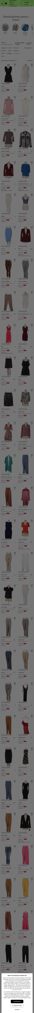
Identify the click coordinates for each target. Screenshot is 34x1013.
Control (17, 1009)
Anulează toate (17, 1005)
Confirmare (17, 1001)
